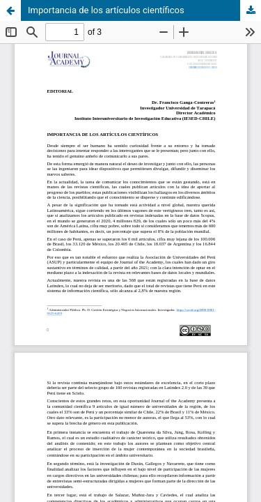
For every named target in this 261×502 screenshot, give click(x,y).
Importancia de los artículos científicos (106, 10)
